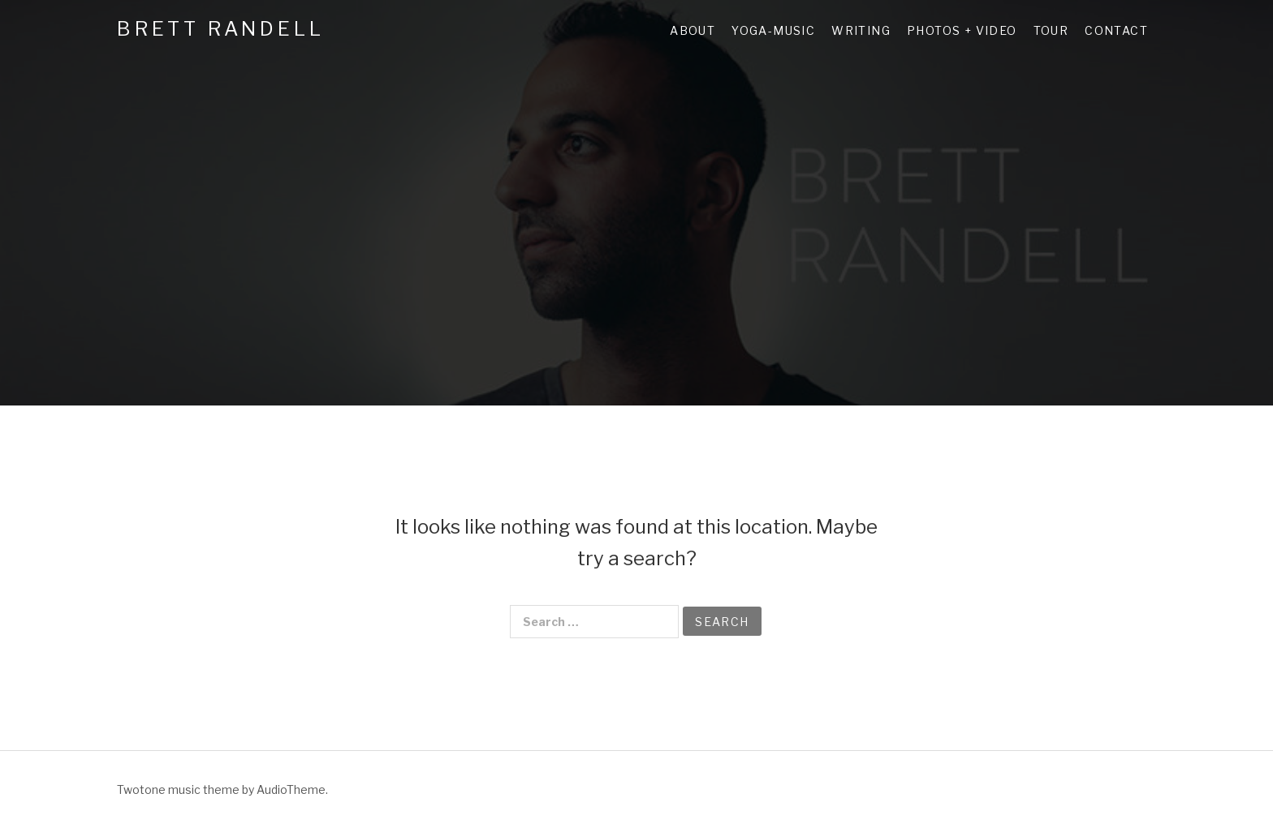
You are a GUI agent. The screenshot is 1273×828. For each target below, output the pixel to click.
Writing (861, 30)
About (692, 30)
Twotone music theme (178, 789)
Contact (1116, 30)
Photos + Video (962, 30)
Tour (1051, 30)
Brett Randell (220, 29)
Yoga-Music (773, 30)
